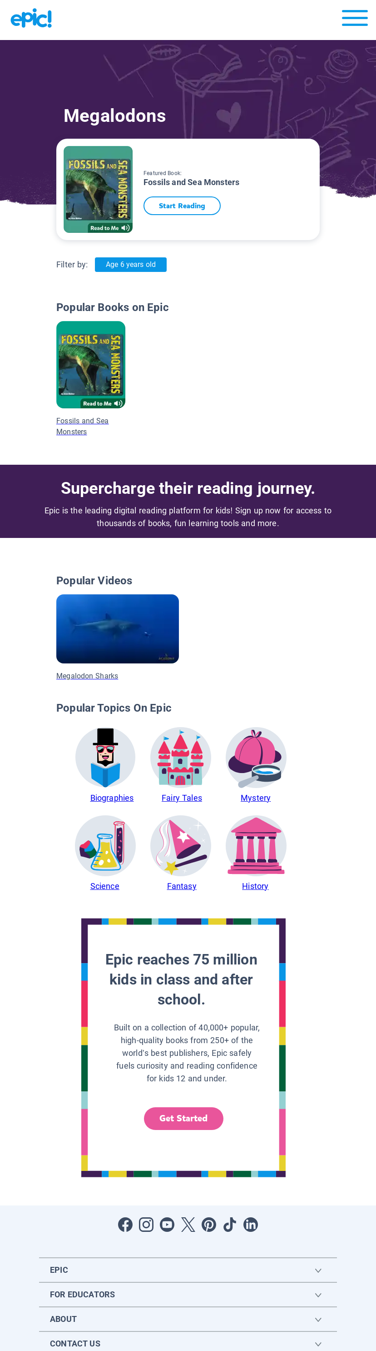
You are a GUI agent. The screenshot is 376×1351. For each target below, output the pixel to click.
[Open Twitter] (188, 1224)
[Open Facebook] (125, 1224)
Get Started (183, 1118)
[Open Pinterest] (209, 1224)
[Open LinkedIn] (250, 1224)
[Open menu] (355, 20)
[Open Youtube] (167, 1224)
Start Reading (183, 206)
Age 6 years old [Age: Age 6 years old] (130, 264)
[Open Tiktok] (230, 1224)
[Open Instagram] (146, 1224)
